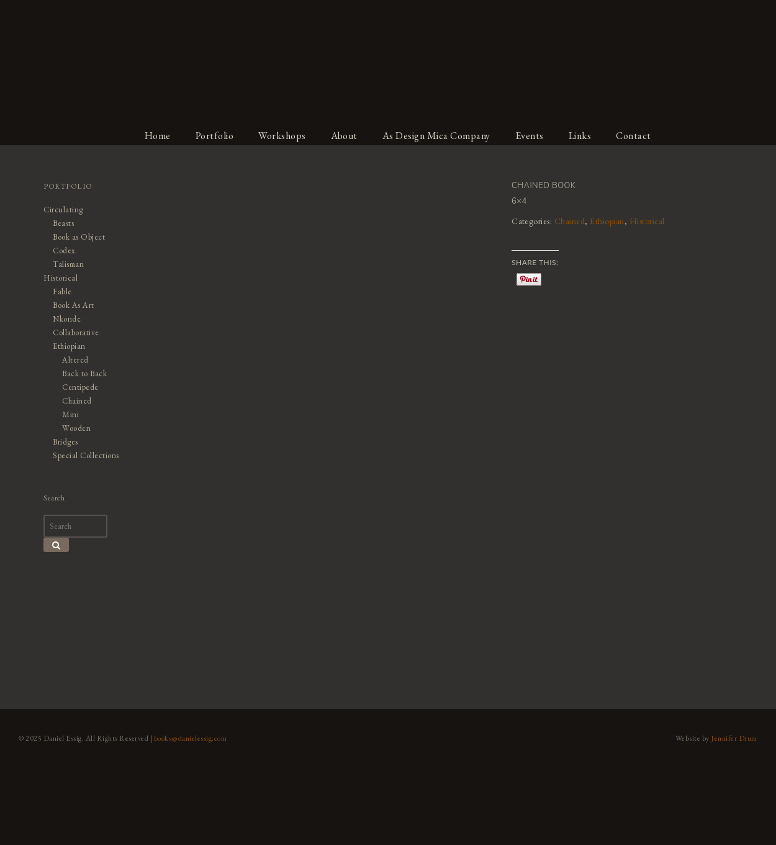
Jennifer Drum (734, 738)
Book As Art (73, 305)
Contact (634, 135)
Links (580, 135)
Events (529, 135)
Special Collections (86, 455)
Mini (70, 414)
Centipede (80, 387)
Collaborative (76, 332)
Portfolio (215, 135)
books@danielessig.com (190, 738)
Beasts (63, 223)
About (344, 135)
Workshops (282, 135)
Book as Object (79, 237)
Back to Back (84, 373)
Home (158, 135)
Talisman (68, 264)
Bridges (65, 441)
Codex (64, 250)
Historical (647, 221)
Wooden (76, 428)
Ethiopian (607, 221)
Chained (569, 221)
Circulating (63, 209)
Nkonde (67, 319)
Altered (75, 360)
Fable (62, 291)
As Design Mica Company (436, 135)
